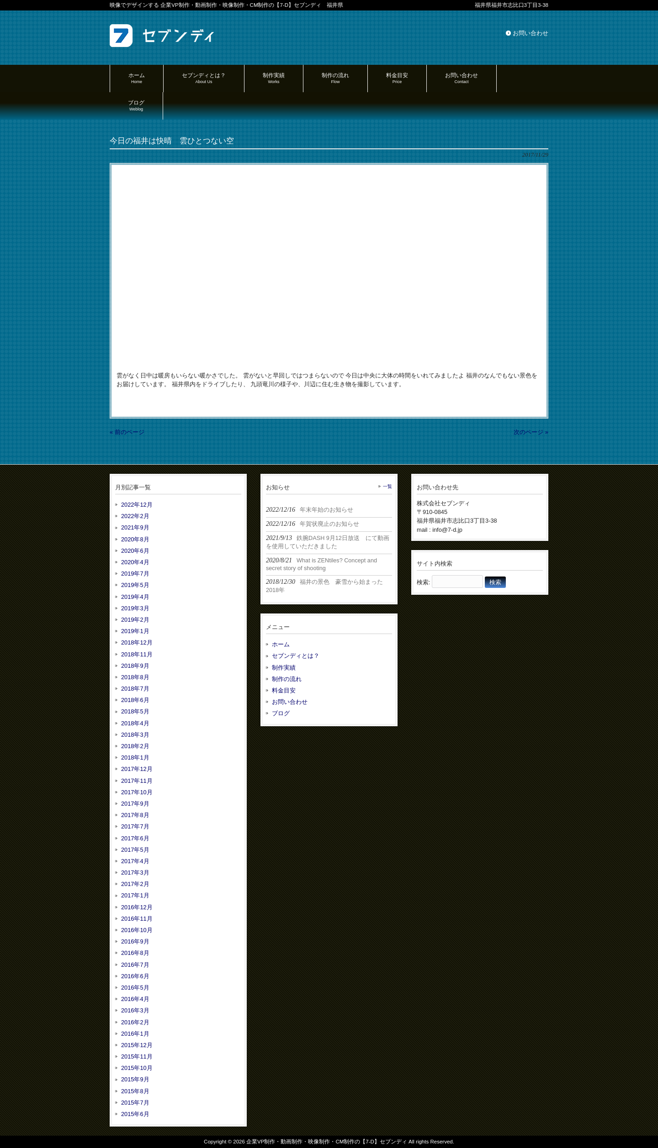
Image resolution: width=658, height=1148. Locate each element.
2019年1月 (135, 631)
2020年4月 (135, 562)
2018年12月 (137, 642)
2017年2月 (135, 884)
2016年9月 (135, 941)
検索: (423, 582)
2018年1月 (135, 757)
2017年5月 (135, 849)
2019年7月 (135, 573)
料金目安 (284, 690)
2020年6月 (135, 550)
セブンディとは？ (295, 655)
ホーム (281, 644)
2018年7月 (135, 688)
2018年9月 (135, 665)
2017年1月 (135, 895)
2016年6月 (135, 976)
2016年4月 (135, 999)
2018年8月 (135, 677)
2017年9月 (135, 803)
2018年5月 (135, 711)
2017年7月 (135, 826)
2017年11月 (137, 780)
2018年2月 (135, 746)
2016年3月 (135, 1010)
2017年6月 (135, 838)
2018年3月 (135, 734)
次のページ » (531, 432)
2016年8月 (135, 952)
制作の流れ (287, 679)
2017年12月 (137, 768)
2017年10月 (137, 792)
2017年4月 (135, 861)
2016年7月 (135, 964)
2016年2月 (135, 1022)
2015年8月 (135, 1091)
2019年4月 (135, 596)
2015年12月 (137, 1045)
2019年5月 (135, 585)
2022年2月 (135, 516)
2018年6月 (135, 700)
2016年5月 (135, 987)
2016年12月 (137, 907)
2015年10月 (137, 1067)
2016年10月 (137, 930)
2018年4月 (135, 723)
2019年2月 (135, 619)
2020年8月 (135, 539)
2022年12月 (137, 504)
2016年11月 (137, 918)
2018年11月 (137, 654)
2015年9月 (135, 1079)
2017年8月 (135, 815)
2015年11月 (137, 1056)
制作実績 (284, 667)
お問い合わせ (530, 33)
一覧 (387, 486)
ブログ (281, 713)
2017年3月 (135, 872)
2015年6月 (135, 1114)
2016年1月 (135, 1033)
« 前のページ (127, 432)
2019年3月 (135, 608)
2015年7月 (135, 1102)
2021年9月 (135, 527)
